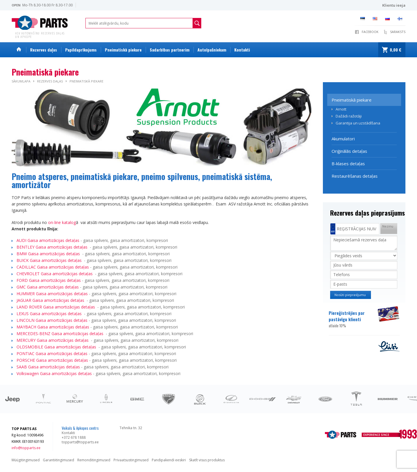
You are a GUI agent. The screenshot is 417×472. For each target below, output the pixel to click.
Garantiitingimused (58, 460)
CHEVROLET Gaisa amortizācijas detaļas (55, 273)
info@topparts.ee (26, 447)
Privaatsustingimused (131, 460)
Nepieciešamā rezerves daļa (363, 243)
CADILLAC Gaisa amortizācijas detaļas (53, 267)
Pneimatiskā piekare (123, 50)
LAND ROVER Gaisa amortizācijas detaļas (56, 307)
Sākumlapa (21, 81)
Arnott (341, 109)
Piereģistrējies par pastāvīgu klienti (352, 319)
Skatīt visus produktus (207, 460)
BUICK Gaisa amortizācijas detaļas (50, 260)
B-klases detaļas (348, 163)
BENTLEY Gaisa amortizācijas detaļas (53, 247)
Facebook (370, 32)
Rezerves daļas (43, 50)
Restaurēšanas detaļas (355, 176)
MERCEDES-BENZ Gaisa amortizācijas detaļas (61, 333)
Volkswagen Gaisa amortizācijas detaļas (54, 373)
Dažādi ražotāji (349, 116)
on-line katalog (62, 222)
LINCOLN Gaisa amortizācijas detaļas (52, 320)
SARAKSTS (397, 32)
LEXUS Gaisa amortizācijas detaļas (50, 313)
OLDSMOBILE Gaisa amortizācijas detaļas (57, 347)
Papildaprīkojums (81, 50)
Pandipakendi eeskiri (169, 460)
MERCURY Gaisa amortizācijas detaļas (53, 340)
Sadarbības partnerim (169, 50)
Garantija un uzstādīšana (358, 123)
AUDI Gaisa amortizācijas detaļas (48, 240)
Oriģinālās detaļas (349, 151)
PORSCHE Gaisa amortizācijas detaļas (52, 360)
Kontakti (242, 50)
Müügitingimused (26, 460)
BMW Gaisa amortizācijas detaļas (49, 253)
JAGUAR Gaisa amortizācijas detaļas (51, 300)
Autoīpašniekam (211, 50)
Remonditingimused (93, 460)
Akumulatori (343, 139)
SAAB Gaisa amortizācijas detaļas (48, 367)
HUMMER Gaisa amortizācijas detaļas (53, 293)
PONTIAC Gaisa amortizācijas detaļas (53, 353)
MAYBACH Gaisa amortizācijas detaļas (53, 327)
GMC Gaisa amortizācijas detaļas (48, 287)
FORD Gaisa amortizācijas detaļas (49, 280)
